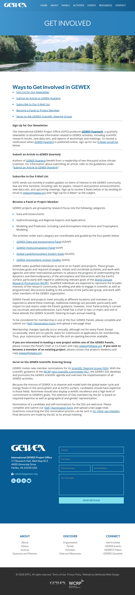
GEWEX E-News (113, 550)
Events (92, 5)
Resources (105, 5)
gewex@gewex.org (34, 192)
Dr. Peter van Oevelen (106, 411)
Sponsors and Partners (25, 553)
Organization (70, 542)
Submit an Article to (38, 98)
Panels (66, 5)
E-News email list (107, 142)
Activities (78, 5)
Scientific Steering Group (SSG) (90, 368)
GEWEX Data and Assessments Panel (38, 241)
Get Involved (113, 542)
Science (25, 550)
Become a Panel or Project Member (37, 110)
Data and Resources (70, 553)
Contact (120, 5)
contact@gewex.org (26, 474)
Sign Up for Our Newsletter (32, 92)
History (25, 546)
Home (43, 5)
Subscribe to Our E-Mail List (33, 104)
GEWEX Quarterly (92, 131)
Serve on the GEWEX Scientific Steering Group (44, 116)
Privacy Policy (74, 574)
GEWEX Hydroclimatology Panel (35, 247)
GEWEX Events (113, 546)
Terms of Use (59, 574)
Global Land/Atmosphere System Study (40, 253)
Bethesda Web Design (107, 574)
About (54, 5)
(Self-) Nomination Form (41, 323)
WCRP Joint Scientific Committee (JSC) (66, 371)
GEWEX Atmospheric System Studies (38, 260)
